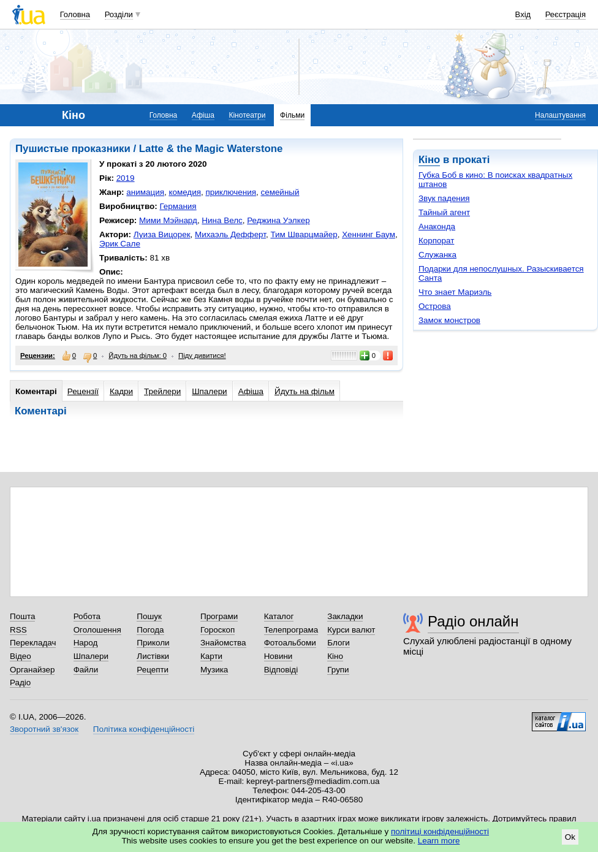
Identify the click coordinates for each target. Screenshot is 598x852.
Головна (75, 14)
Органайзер (32, 669)
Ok (570, 837)
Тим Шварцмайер (303, 234)
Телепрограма (291, 629)
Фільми (292, 115)
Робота (87, 616)
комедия (184, 192)
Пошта (22, 616)
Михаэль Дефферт (230, 234)
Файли (86, 669)
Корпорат (436, 240)
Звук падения (444, 198)
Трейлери (162, 391)
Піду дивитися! (202, 355)
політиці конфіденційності (440, 831)
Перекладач (33, 642)
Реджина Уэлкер (278, 220)
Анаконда (436, 226)
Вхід (523, 14)
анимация (145, 192)
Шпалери (209, 391)
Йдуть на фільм (304, 391)
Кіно (429, 159)
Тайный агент (444, 212)
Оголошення (97, 629)
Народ (86, 642)
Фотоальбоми (290, 642)
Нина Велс (222, 220)
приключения (230, 192)
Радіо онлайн (473, 621)
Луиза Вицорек (162, 234)
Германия (177, 206)
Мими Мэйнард (168, 220)
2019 (125, 178)
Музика (214, 669)
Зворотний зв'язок (44, 729)
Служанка (437, 254)
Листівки (153, 656)
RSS (18, 629)
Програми (219, 616)
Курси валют (351, 629)
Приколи (153, 642)
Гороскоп (217, 629)
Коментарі (36, 391)
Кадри (121, 391)
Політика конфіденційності (143, 729)
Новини (278, 656)
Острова (434, 306)
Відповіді (281, 669)
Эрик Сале (119, 243)
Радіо (20, 682)
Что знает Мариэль (454, 292)
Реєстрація (565, 14)
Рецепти (152, 669)
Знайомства (223, 642)
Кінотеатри (247, 115)
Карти (211, 656)
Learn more (439, 840)
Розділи (119, 14)
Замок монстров (449, 320)
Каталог (279, 616)
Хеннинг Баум (368, 234)
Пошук (149, 616)
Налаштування (560, 115)
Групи (338, 669)
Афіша (203, 115)
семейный (279, 192)
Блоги (338, 642)
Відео (20, 656)
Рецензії (83, 391)
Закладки (345, 616)
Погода (150, 629)
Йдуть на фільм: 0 (137, 355)
